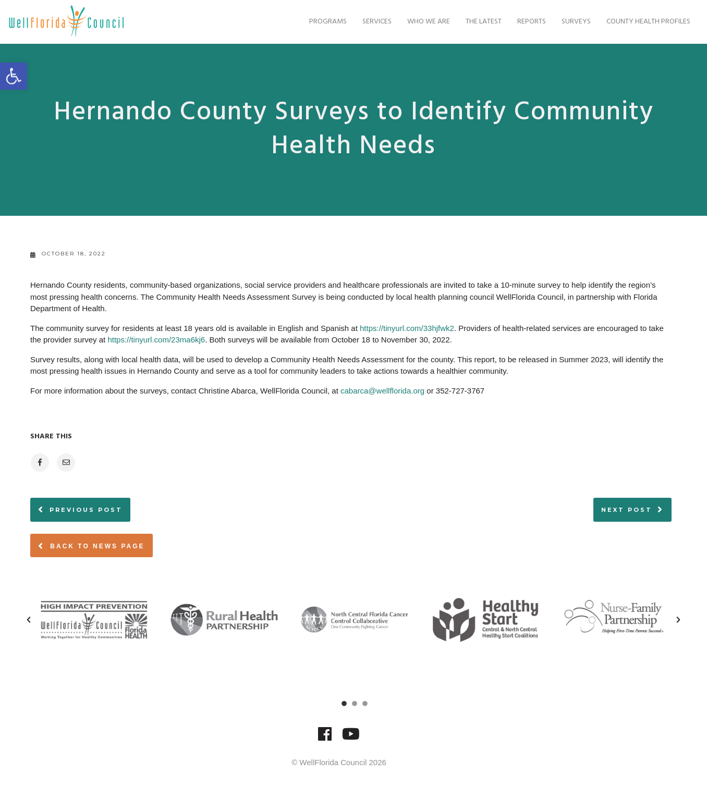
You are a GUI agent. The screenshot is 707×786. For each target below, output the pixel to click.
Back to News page (91, 545)
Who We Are (421, 22)
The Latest (477, 22)
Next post (626, 509)
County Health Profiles (642, 22)
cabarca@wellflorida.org (382, 390)
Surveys (569, 22)
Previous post (86, 509)
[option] (94, 619)
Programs (321, 22)
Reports (524, 22)
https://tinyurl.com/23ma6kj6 (156, 339)
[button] (28, 620)
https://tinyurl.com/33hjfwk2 (407, 328)
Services (370, 22)
